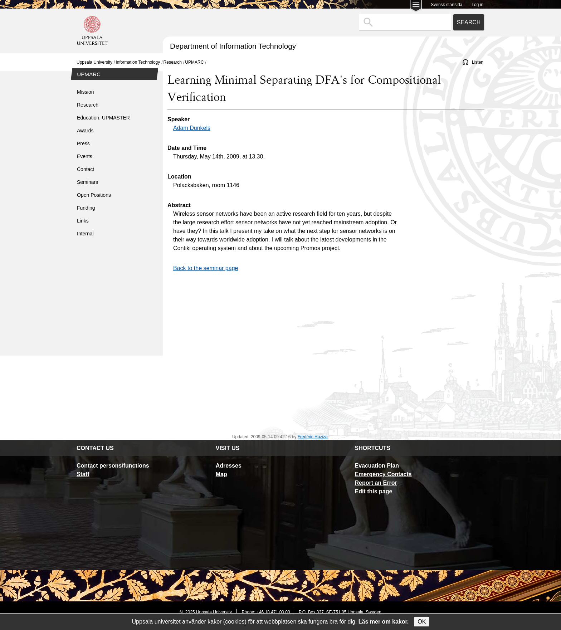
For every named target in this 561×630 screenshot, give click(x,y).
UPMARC (194, 62)
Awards (85, 130)
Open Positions (94, 195)
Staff (83, 474)
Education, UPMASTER (103, 118)
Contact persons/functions (113, 466)
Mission (85, 92)
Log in (477, 4)
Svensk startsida (446, 4)
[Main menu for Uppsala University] (416, 6)
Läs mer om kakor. (383, 622)
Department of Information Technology (233, 46)
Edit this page (373, 491)
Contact (85, 169)
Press (83, 143)
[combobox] (405, 22)
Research (173, 62)
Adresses (229, 466)
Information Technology (138, 62)
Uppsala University (94, 62)
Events (84, 156)
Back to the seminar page (205, 268)
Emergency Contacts (383, 474)
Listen (477, 62)
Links (83, 221)
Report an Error (376, 483)
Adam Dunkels (191, 128)
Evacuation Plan (377, 466)
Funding (86, 208)
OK (422, 622)
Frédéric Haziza (313, 436)
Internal (85, 233)
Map (221, 474)
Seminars (87, 182)
